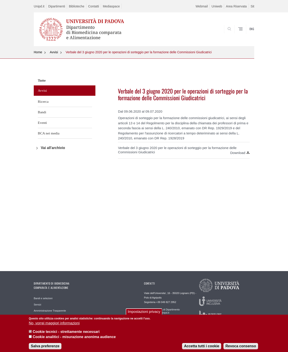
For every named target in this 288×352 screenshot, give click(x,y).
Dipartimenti (56, 6)
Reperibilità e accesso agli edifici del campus (58, 317)
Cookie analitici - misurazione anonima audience (74, 339)
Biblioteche (76, 6)
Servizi (37, 304)
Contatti (93, 6)
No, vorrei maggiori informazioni (54, 326)
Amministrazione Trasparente (50, 310)
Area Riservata (236, 6)
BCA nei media (48, 133)
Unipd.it (39, 6)
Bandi (42, 112)
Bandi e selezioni (43, 298)
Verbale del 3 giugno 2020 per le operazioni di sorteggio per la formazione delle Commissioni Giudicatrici (139, 52)
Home (38, 52)
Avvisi (54, 52)
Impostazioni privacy (144, 314)
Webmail (202, 6)
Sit (252, 6)
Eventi (42, 123)
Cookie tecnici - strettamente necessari (66, 334)
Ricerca (43, 101)
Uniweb (217, 6)
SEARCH (246, 35)
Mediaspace (111, 6)
